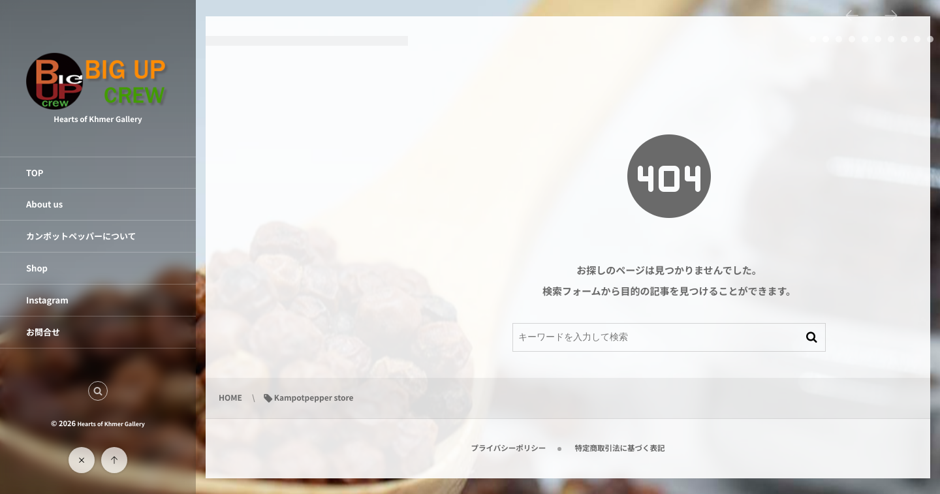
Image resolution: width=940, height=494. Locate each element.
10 (930, 39)
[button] (98, 391)
